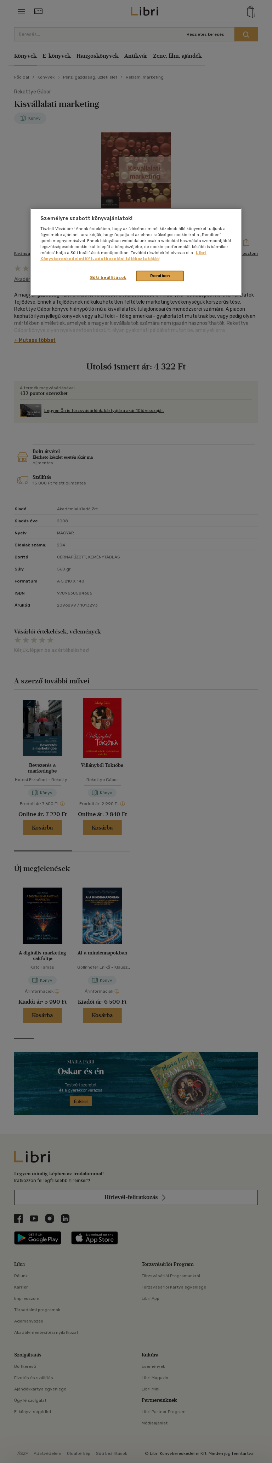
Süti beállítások (108, 277)
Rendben (160, 275)
